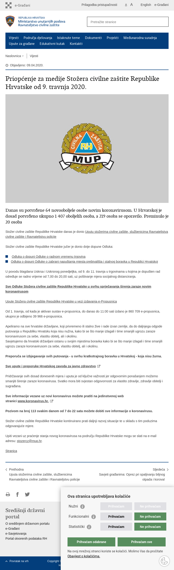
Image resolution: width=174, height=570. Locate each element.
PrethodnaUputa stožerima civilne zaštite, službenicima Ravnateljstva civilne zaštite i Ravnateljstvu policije (44, 474)
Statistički (77, 526)
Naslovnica (13, 56)
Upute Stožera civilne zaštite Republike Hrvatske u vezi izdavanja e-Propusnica (61, 301)
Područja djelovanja (38, 38)
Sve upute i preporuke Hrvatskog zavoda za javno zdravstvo (50, 366)
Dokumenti (93, 38)
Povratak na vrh (19, 561)
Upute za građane (22, 44)
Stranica (11, 451)
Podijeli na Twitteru (27, 494)
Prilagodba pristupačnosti (99, 5)
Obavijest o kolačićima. (84, 556)
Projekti (112, 38)
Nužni (73, 506)
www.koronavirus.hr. (33, 401)
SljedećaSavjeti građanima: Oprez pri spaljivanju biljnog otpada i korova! (132, 474)
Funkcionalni (79, 516)
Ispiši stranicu (7, 494)
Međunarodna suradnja (140, 38)
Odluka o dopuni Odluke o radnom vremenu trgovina (48, 256)
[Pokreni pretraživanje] (163, 21)
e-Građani (162, 5)
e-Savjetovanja (16, 533)
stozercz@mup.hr (29, 441)
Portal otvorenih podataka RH (26, 538)
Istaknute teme (68, 38)
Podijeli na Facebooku (17, 494)
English (146, 5)
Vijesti (14, 38)
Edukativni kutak (52, 44)
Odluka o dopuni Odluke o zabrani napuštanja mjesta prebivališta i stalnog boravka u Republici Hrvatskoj (84, 261)
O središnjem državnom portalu (27, 523)
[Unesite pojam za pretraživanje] (122, 22)
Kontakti (76, 44)
